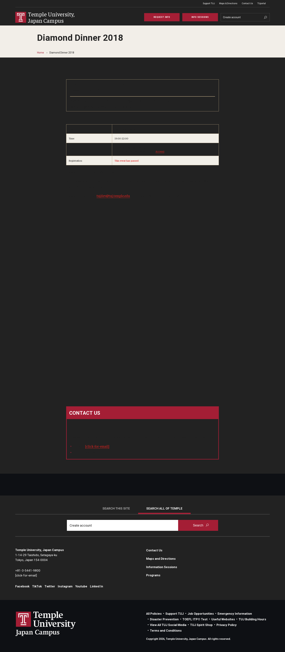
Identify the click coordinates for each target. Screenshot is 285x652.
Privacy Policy (226, 625)
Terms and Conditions (166, 630)
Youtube (81, 586)
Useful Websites (223, 619)
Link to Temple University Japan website (51, 623)
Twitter (50, 586)
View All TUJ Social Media (168, 625)
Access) (160, 151)
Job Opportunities (201, 613)
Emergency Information (235, 613)
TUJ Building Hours (252, 619)
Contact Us (247, 3)
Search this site (116, 508)
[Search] (245, 17)
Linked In (96, 586)
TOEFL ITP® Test (195, 619)
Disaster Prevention (164, 619)
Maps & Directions (228, 3)
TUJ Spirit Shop (201, 625)
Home (40, 52)
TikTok (37, 586)
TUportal (261, 3)
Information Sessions (161, 567)
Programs (153, 575)
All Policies (154, 613)
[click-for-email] (97, 446)
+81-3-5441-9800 (27, 570)
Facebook (22, 586)
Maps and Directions (161, 558)
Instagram (65, 586)
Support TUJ (209, 3)
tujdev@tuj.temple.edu (113, 195)
